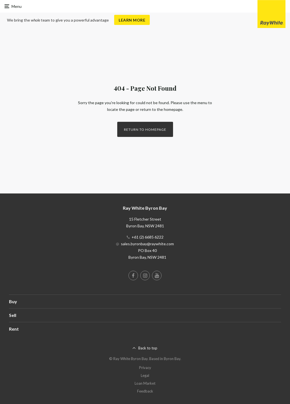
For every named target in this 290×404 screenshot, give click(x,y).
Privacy (145, 367)
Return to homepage (145, 129)
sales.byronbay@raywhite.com (147, 243)
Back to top (147, 348)
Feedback (145, 391)
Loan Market (145, 383)
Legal (145, 375)
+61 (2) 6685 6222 (148, 237)
